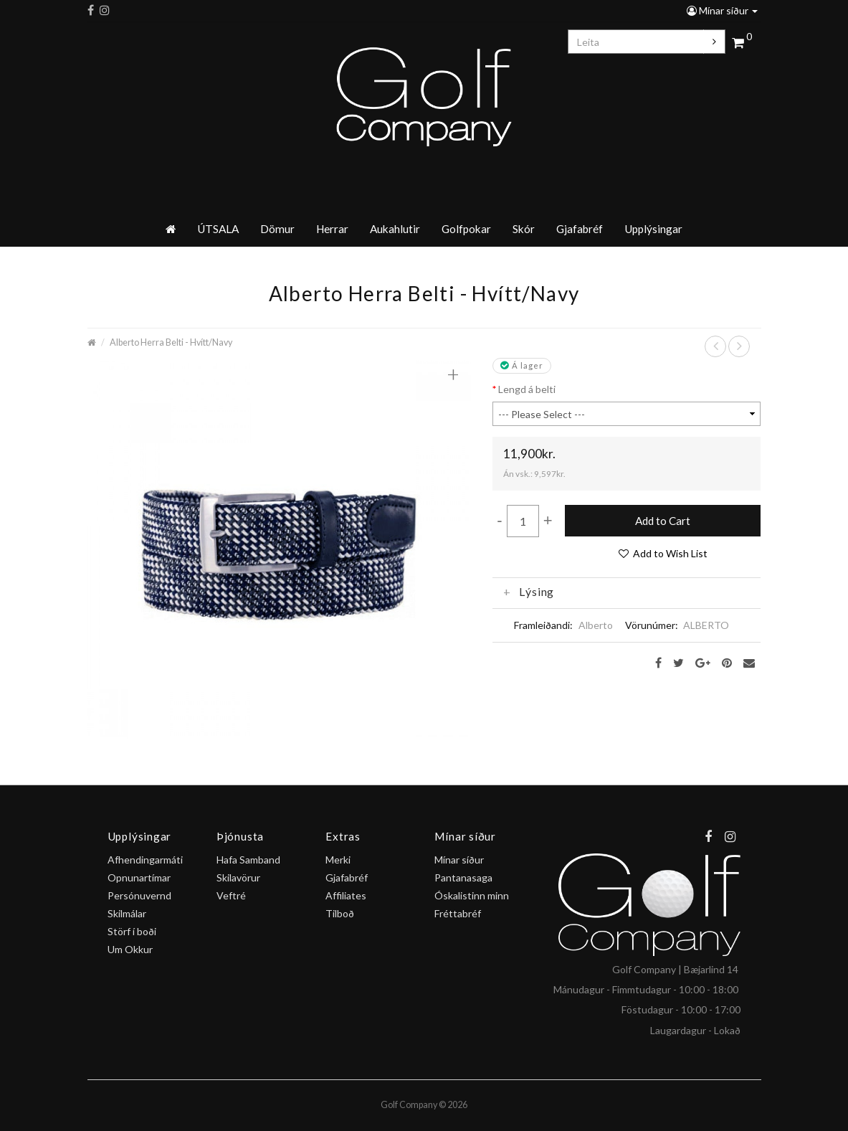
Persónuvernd (139, 895)
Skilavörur (238, 877)
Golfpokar (466, 228)
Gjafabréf (579, 228)
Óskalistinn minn (471, 895)
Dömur (277, 228)
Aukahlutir (395, 228)
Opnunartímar (139, 877)
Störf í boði (132, 931)
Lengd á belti (527, 389)
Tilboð (339, 913)
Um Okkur (130, 949)
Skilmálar (127, 913)
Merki (338, 859)
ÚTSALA (218, 228)
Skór (524, 228)
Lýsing (528, 591)
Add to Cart (662, 520)
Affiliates (345, 895)
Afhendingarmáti (145, 859)
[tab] (626, 591)
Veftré (231, 895)
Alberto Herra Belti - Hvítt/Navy (171, 342)
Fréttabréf (457, 913)
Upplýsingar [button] (653, 228)
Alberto (595, 625)
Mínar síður (722, 10)
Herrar (332, 228)
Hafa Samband (248, 859)
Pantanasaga (463, 877)
